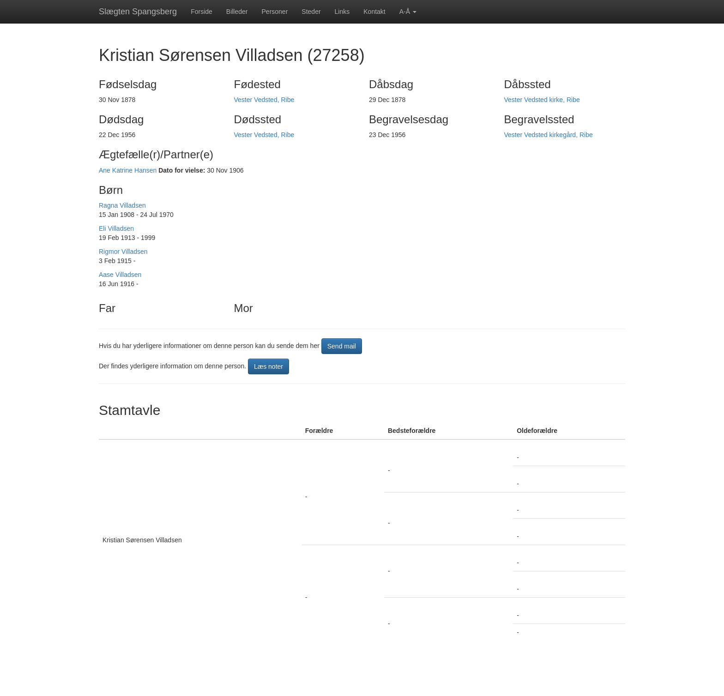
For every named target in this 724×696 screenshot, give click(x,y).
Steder (311, 11)
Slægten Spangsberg (138, 11)
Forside (201, 11)
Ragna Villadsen (122, 205)
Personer (275, 11)
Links (342, 11)
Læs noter (268, 366)
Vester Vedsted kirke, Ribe (542, 99)
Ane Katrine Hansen (128, 170)
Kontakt (374, 11)
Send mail (341, 346)
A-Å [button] (407, 11)
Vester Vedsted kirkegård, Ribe (548, 134)
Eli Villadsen (116, 228)
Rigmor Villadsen (123, 251)
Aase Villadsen (120, 274)
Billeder (237, 11)
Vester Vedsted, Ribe (264, 99)
